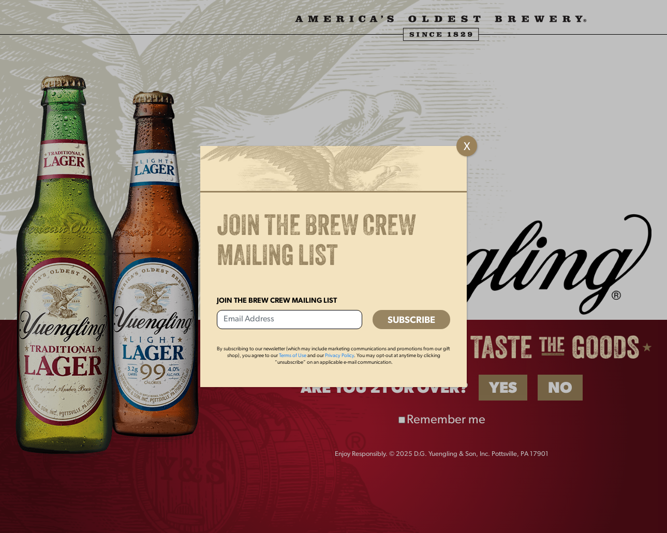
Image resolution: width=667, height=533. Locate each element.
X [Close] (467, 147)
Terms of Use (292, 356)
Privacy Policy (339, 356)
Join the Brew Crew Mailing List (277, 301)
